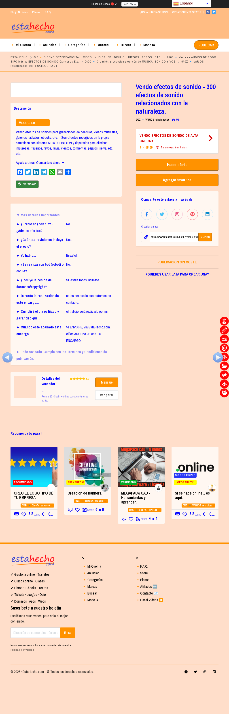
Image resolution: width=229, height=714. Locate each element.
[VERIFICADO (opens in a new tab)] (141, 502)
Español (183, 3)
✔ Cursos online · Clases (28, 616)
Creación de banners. (85, 528)
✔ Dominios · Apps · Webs (28, 636)
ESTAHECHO (19, 57)
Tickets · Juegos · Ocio (29, 629)
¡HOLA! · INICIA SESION (154, 12)
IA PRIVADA (129, 4)
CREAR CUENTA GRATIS (186, 12)
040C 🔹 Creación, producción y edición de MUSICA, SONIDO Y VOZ (130, 61)
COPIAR (205, 237)
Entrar (68, 668)
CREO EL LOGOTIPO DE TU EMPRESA (33, 530)
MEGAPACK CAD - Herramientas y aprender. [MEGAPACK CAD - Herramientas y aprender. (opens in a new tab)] (135, 532)
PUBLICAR (206, 45)
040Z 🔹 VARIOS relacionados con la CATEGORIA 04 (165, 120)
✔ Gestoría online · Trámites (30, 609)
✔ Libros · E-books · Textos (29, 622)
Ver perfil (107, 430)
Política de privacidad (22, 685)
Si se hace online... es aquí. (192, 530)
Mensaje (107, 417)
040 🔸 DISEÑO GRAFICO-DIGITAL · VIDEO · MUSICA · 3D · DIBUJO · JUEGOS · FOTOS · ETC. (97, 57)
